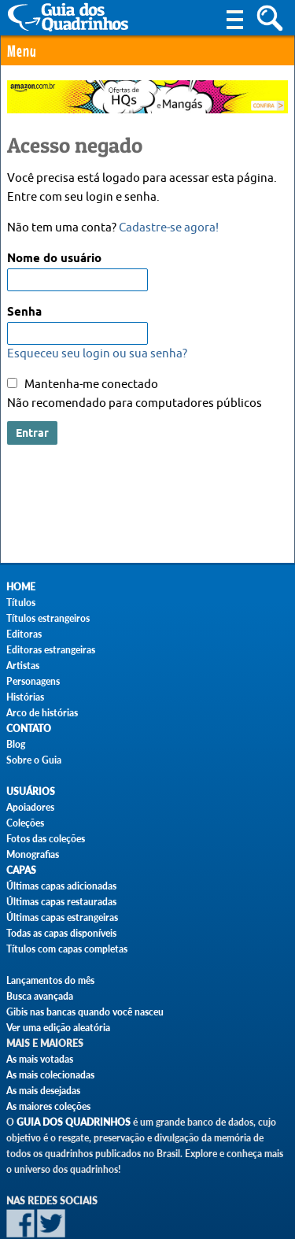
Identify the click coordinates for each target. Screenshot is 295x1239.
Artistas (22, 665)
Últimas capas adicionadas (61, 886)
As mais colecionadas (50, 1075)
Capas (21, 870)
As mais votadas (39, 1059)
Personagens (33, 681)
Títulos (20, 602)
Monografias (32, 854)
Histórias (25, 697)
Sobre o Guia (33, 760)
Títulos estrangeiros (48, 618)
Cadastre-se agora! (169, 227)
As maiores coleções (48, 1106)
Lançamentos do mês (50, 980)
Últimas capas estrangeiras (62, 917)
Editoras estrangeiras (50, 650)
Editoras (24, 634)
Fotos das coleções (45, 839)
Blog (15, 744)
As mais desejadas (43, 1091)
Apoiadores (30, 807)
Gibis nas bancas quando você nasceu (85, 1012)
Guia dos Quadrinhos (74, 1122)
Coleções (25, 823)
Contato (28, 728)
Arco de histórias (42, 713)
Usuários (30, 791)
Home (20, 587)
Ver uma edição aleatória (58, 1028)
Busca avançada (39, 996)
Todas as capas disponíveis (61, 933)
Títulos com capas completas (66, 949)
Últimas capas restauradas (61, 902)
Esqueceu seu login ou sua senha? (97, 353)
